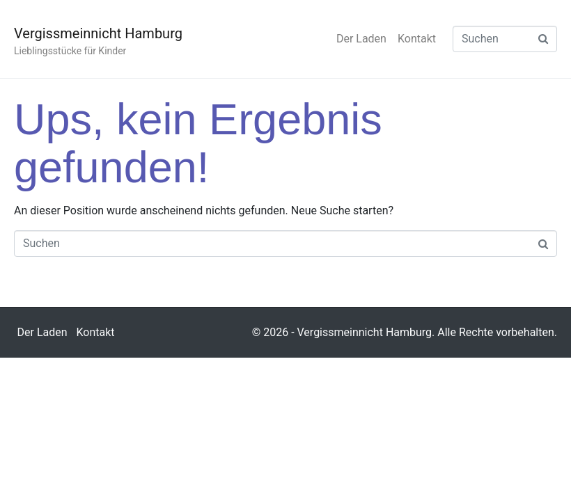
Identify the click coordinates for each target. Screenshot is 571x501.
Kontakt (417, 38)
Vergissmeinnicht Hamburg (98, 33)
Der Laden (361, 38)
